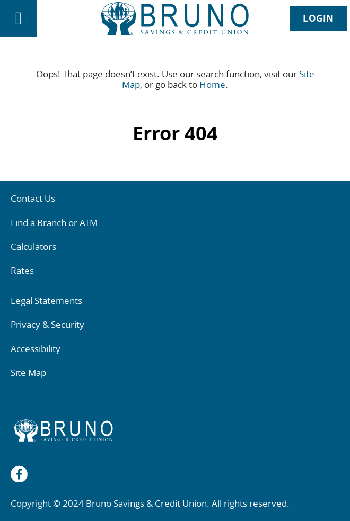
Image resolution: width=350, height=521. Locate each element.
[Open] (18, 18)
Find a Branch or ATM (54, 223)
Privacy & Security (47, 324)
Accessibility (35, 349)
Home (212, 84)
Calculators (33, 246)
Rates (22, 270)
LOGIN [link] (318, 18)
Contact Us (33, 198)
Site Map (28, 372)
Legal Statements (46, 300)
